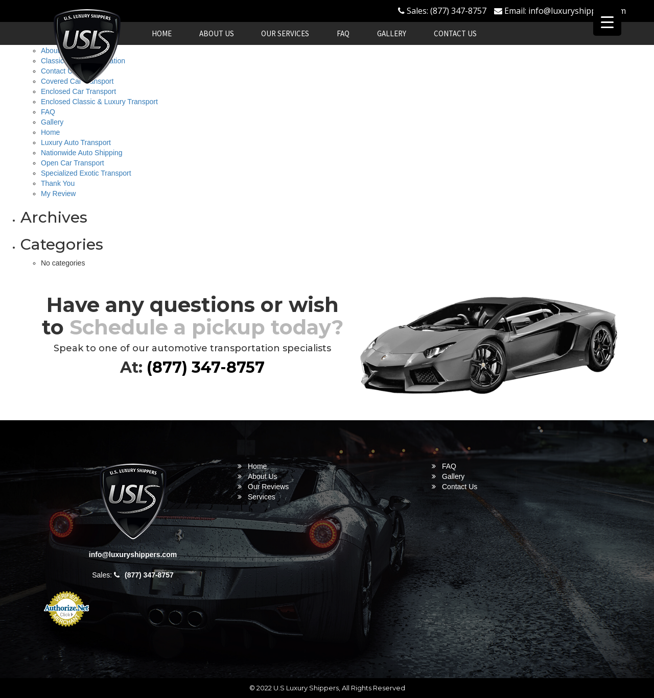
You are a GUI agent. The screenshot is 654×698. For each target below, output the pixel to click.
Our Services (285, 33)
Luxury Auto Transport (76, 142)
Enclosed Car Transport (78, 91)
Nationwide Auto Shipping (82, 153)
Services (261, 497)
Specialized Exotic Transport (86, 173)
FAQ (343, 33)
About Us (216, 33)
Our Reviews (268, 487)
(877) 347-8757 (458, 10)
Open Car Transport (72, 163)
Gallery (391, 33)
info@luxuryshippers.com (577, 10)
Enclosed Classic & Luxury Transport (99, 102)
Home (162, 33)
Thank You (58, 183)
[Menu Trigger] (607, 22)
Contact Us (455, 33)
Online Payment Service (66, 632)
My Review (58, 193)
